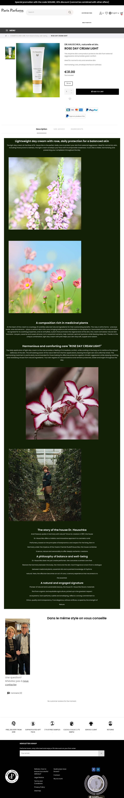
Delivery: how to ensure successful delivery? (41, 772)
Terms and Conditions (38, 783)
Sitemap (37, 791)
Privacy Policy (39, 787)
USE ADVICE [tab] (59, 129)
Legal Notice (39, 778)
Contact (57, 775)
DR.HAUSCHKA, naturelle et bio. (81, 45)
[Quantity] (69, 92)
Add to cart (97, 92)
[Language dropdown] (114, 13)
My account (58, 779)
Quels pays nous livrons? (60, 771)
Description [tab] (40, 129)
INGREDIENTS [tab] (78, 129)
